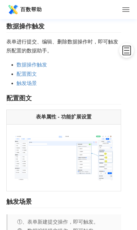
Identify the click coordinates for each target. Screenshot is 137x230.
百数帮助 (24, 10)
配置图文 (27, 74)
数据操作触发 (32, 64)
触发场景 (27, 83)
